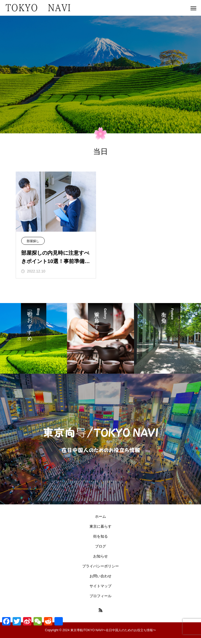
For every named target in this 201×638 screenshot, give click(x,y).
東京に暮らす (100, 526)
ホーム (100, 516)
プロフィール (100, 596)
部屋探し (33, 241)
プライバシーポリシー (100, 566)
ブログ (100, 546)
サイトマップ (100, 586)
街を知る (100, 536)
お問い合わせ (100, 576)
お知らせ (100, 556)
